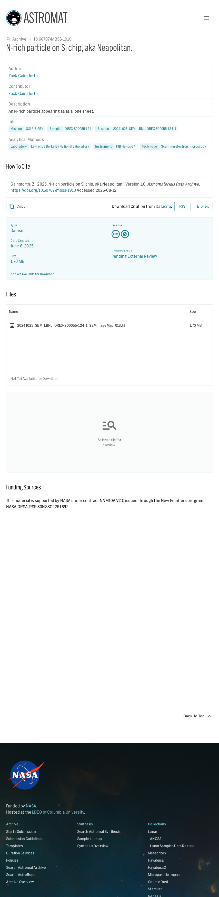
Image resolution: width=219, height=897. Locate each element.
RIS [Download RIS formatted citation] (183, 206)
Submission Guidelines (24, 838)
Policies (12, 860)
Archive (19, 38)
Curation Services (20, 853)
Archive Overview (20, 882)
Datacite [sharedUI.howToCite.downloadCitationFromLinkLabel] (163, 206)
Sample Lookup (89, 838)
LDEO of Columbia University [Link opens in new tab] (58, 811)
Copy (18, 206)
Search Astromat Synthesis (99, 831)
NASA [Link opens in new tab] (31, 805)
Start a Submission (21, 831)
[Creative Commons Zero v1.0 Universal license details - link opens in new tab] (160, 234)
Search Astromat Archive (26, 867)
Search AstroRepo (20, 874)
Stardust (155, 889)
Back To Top (197, 716)
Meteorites (157, 853)
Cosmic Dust (158, 882)
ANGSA (156, 838)
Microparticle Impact (164, 874)
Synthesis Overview (93, 846)
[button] (70, 129)
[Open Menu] (207, 18)
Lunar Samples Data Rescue (172, 846)
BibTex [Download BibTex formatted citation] (203, 206)
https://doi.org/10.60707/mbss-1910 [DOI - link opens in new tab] (43, 190)
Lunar (152, 831)
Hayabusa (156, 860)
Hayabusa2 (157, 867)
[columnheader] (96, 311)
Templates (14, 846)
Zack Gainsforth (23, 75)
